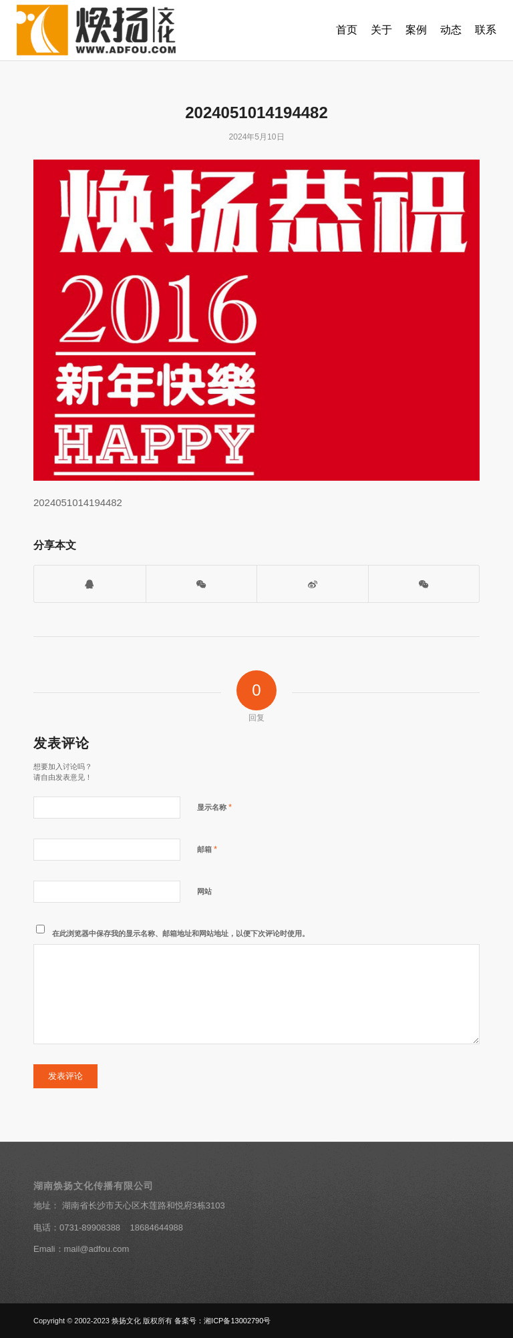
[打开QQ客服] (90, 584)
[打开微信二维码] (201, 584)
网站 (204, 891)
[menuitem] (346, 30)
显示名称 (214, 807)
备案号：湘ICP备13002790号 (222, 1321)
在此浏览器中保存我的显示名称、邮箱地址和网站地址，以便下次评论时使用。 (180, 933)
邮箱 (207, 849)
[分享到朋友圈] (424, 584)
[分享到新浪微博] (312, 584)
